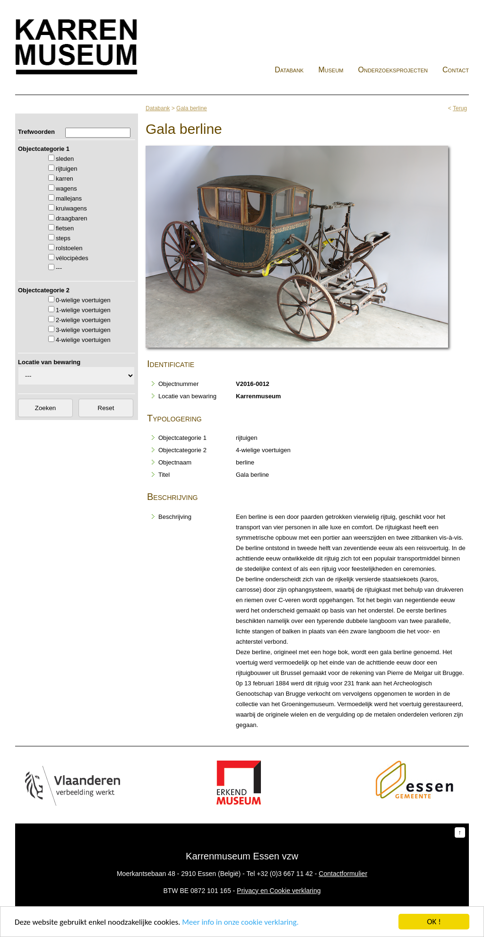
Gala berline (191, 108)
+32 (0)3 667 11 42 (285, 873)
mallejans (69, 198)
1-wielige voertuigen (83, 310)
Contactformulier (343, 873)
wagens (66, 188)
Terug (460, 108)
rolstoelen (69, 248)
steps (63, 238)
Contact (455, 70)
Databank (289, 70)
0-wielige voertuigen (83, 300)
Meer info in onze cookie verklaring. (240, 923)
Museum (330, 70)
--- (59, 267)
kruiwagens (71, 208)
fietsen (65, 228)
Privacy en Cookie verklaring (278, 890)
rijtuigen (67, 168)
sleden (65, 158)
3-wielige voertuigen (83, 329)
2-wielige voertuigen (83, 320)
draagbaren (71, 218)
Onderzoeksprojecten (393, 70)
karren (64, 178)
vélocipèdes (72, 258)
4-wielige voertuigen (83, 339)
